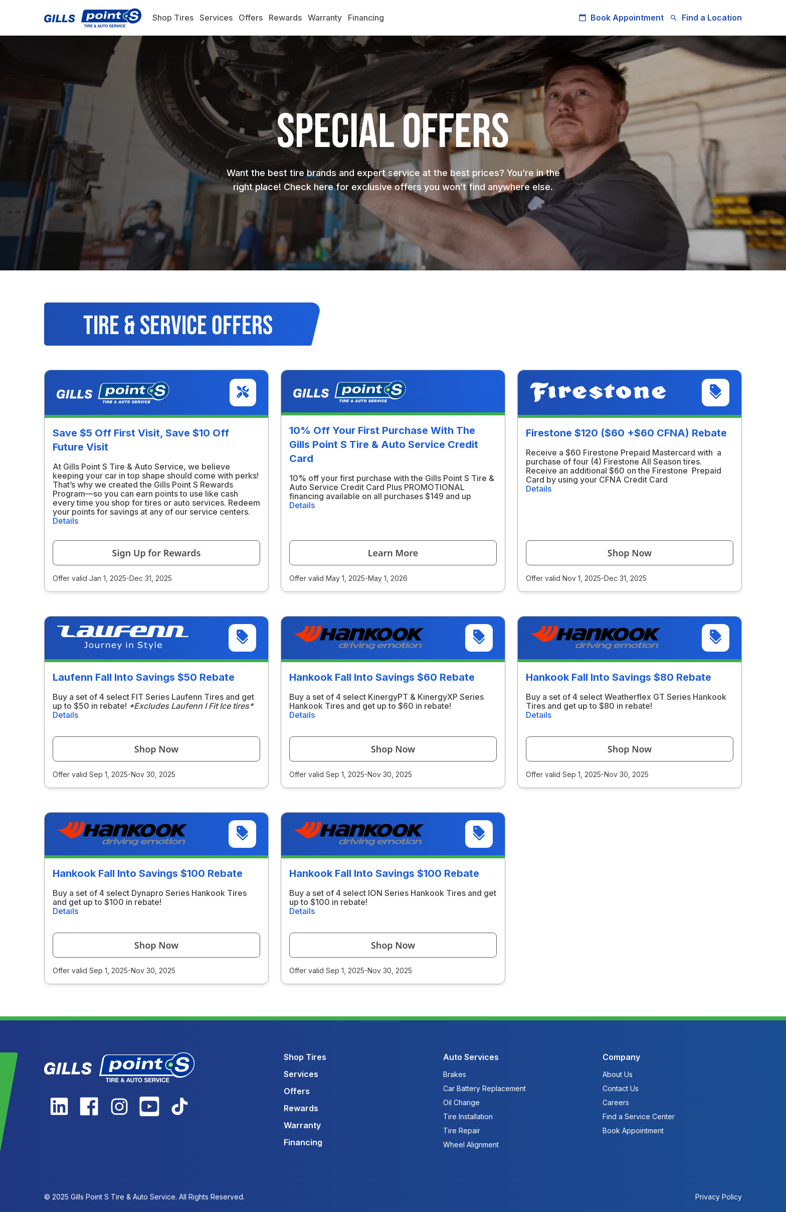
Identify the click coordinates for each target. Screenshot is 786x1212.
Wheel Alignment (471, 1144)
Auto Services (471, 1057)
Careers (616, 1102)
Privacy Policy (718, 1196)
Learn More (393, 553)
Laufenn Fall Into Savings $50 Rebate (144, 677)
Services (216, 18)
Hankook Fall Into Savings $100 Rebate (148, 873)
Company (621, 1057)
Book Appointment (621, 18)
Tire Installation (468, 1116)
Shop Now (630, 553)
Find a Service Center (639, 1116)
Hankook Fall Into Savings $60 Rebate (382, 677)
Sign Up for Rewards (156, 553)
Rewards (285, 18)
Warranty (325, 18)
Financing (366, 18)
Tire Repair (461, 1130)
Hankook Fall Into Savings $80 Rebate (618, 677)
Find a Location (706, 18)
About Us (618, 1074)
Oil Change (461, 1102)
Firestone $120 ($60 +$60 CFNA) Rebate (626, 433)
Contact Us (621, 1088)
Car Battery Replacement (484, 1088)
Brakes (454, 1074)
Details (65, 521)
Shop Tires (172, 18)
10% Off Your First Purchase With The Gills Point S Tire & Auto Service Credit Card (383, 444)
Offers (251, 18)
